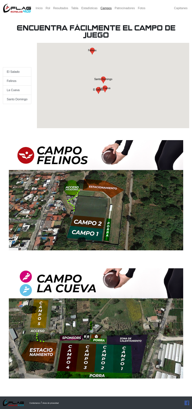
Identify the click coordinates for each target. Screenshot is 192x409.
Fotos (141, 10)
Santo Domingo (17, 99)
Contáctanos (34, 403)
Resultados (60, 10)
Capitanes (181, 10)
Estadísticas (89, 10)
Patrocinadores (125, 10)
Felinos (11, 81)
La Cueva (13, 90)
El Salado (13, 71)
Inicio (39, 10)
